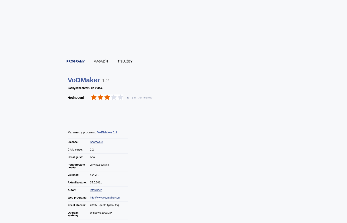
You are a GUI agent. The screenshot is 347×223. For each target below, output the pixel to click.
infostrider (96, 190)
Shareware (96, 142)
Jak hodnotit (144, 97)
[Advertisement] (138, 113)
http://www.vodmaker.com (105, 197)
